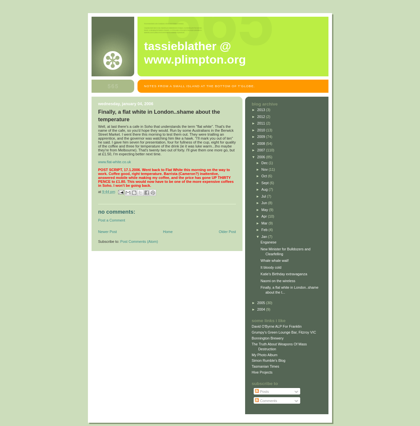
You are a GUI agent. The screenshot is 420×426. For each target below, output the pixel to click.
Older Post (227, 232)
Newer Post (107, 232)
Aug (265, 189)
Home (168, 232)
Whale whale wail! (275, 260)
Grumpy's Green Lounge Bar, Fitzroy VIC (284, 332)
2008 (261, 143)
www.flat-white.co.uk (114, 162)
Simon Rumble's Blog (268, 360)
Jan (265, 237)
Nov (265, 169)
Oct (265, 176)
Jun (265, 203)
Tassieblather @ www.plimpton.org (195, 53)
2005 (261, 303)
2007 (261, 150)
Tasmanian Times (265, 366)
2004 (261, 309)
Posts (262, 392)
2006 (261, 157)
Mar (265, 223)
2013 (261, 110)
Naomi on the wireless (278, 281)
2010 (261, 130)
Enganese (269, 242)
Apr (265, 216)
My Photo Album (265, 355)
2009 (261, 137)
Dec (265, 163)
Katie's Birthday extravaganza (284, 274)
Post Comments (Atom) (139, 241)
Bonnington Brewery (268, 338)
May (265, 210)
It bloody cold (271, 267)
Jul (264, 196)
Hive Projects (262, 372)
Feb (265, 230)
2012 (261, 117)
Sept (266, 183)
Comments (266, 401)
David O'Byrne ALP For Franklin (277, 326)
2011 (261, 123)
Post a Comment (111, 220)
